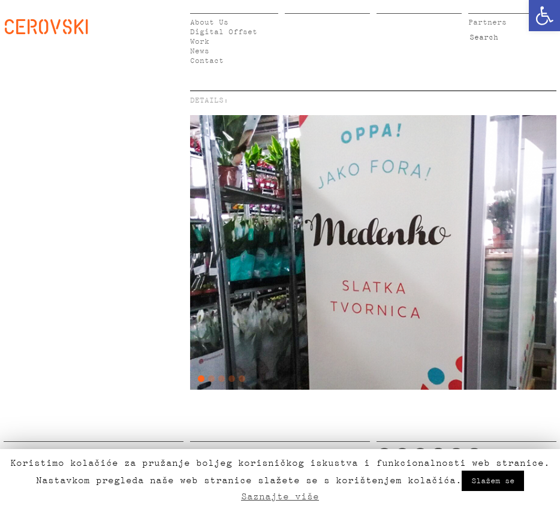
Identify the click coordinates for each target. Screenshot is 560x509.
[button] (544, 15)
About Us (209, 22)
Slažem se (492, 481)
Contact (207, 61)
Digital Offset (223, 32)
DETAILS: (209, 100)
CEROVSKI (46, 26)
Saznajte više (280, 496)
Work (199, 42)
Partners (487, 22)
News (199, 51)
